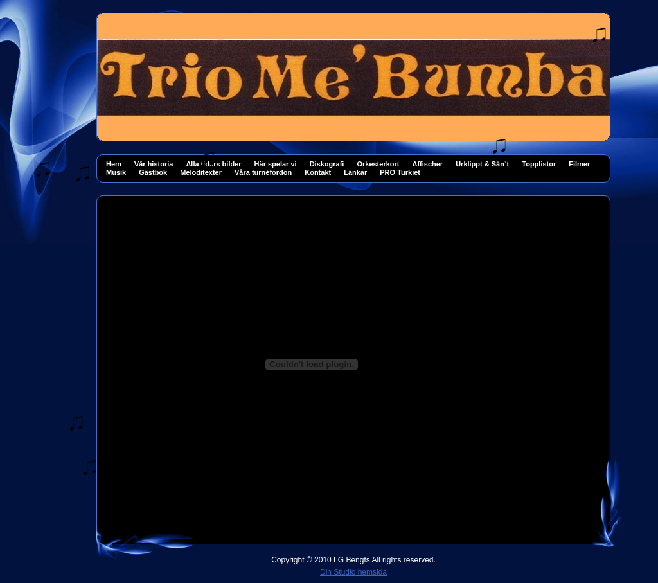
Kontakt (318, 172)
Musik (116, 172)
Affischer (427, 164)
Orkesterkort (378, 164)
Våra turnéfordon (263, 172)
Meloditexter (201, 172)
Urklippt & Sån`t (482, 164)
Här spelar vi (275, 164)
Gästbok (153, 172)
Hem (113, 164)
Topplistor (539, 164)
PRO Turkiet (400, 172)
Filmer (579, 164)
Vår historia (153, 164)
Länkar (355, 172)
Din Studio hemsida (353, 572)
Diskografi (327, 164)
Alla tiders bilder (213, 164)
